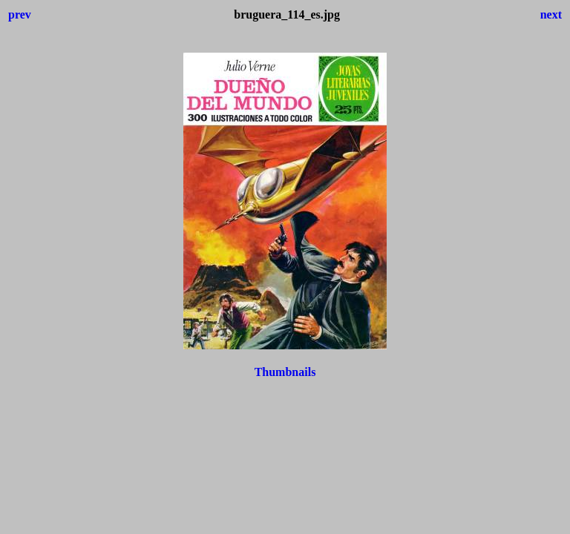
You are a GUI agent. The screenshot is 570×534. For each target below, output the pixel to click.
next (551, 14)
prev (19, 14)
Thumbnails (285, 372)
